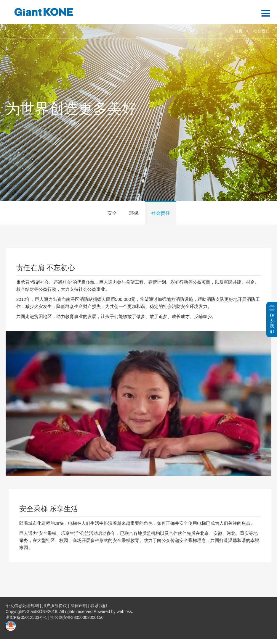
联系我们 (98, 605)
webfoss (124, 611)
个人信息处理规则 (22, 605)
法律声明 (79, 605)
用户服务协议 (54, 605)
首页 (238, 31)
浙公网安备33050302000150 (76, 617)
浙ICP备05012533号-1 (27, 617)
